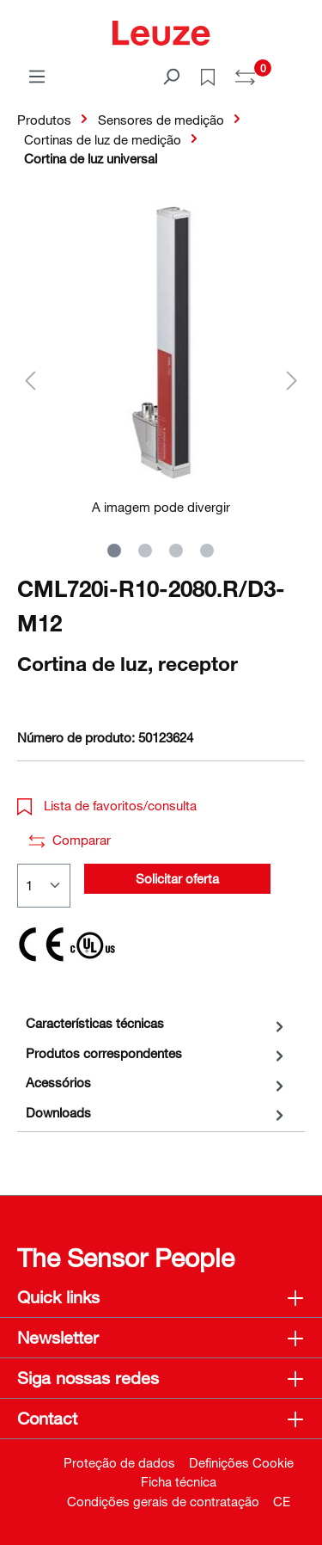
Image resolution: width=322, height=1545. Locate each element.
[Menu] (37, 75)
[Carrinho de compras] (294, 70)
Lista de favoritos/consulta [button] (107, 805)
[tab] (156, 1023)
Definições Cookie (241, 1462)
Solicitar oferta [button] (177, 878)
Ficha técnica (178, 1481)
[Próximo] (292, 380)
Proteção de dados (119, 1462)
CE (281, 1501)
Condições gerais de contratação (163, 1501)
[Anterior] (30, 380)
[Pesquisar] (171, 75)
